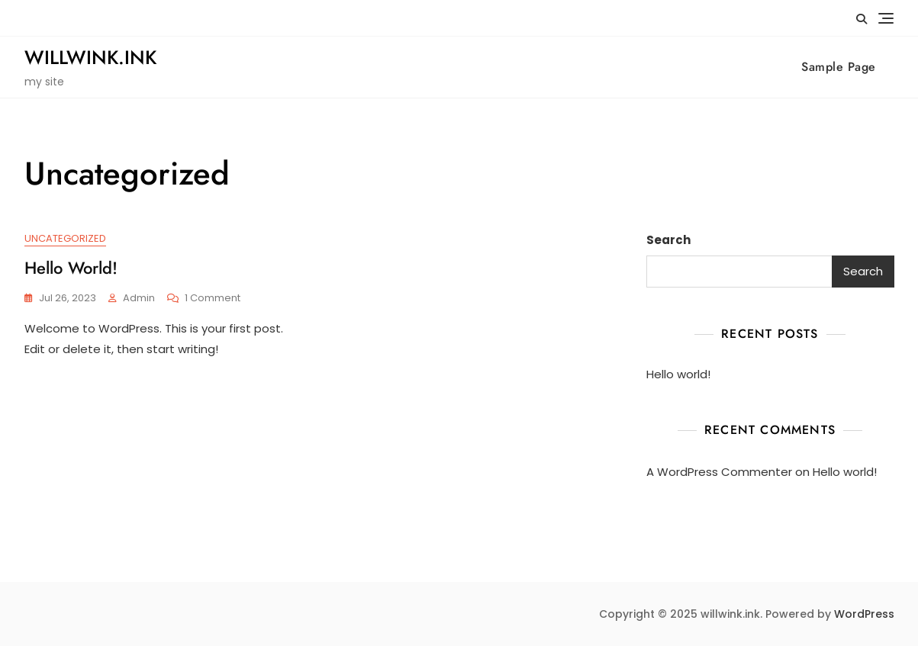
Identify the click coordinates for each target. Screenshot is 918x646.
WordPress (864, 614)
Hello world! (71, 268)
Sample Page (838, 67)
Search (668, 240)
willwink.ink (90, 57)
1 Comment (212, 299)
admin (139, 298)
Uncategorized (65, 238)
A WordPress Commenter (719, 472)
